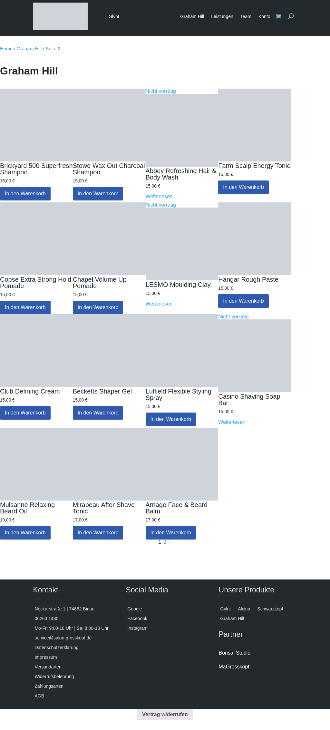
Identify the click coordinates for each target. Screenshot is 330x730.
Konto (264, 16)
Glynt (114, 16)
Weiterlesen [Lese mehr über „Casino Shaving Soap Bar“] (231, 422)
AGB (39, 696)
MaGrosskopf (234, 666)
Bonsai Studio (235, 653)
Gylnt (225, 609)
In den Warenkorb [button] (25, 193)
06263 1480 (46, 618)
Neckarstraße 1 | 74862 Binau (64, 609)
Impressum (45, 657)
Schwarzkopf (270, 609)
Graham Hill (192, 16)
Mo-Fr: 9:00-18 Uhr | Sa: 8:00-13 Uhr (71, 628)
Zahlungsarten (48, 686)
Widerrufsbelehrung (54, 676)
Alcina (244, 609)
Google (134, 609)
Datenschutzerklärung (56, 647)
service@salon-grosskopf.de (63, 638)
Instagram (137, 628)
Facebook (137, 618)
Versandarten (47, 667)
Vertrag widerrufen (165, 714)
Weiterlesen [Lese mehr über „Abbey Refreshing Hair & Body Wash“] (159, 196)
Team (245, 16)
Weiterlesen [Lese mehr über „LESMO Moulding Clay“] (159, 304)
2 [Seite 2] (165, 542)
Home (6, 48)
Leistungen (222, 16)
